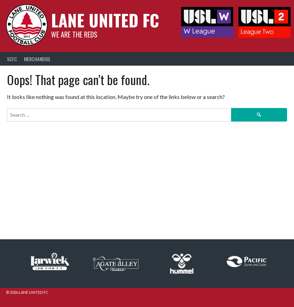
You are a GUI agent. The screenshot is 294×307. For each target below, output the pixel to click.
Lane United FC (105, 20)
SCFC (12, 59)
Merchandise (37, 59)
